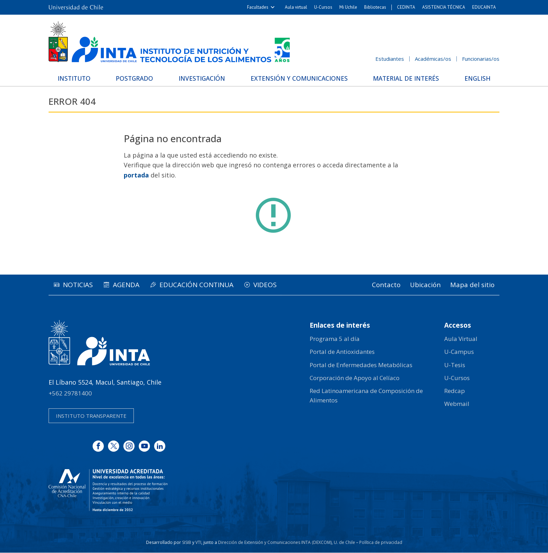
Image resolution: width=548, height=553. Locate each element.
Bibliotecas (375, 7)
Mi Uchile (348, 7)
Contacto (381, 284)
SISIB (186, 543)
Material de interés (405, 78)
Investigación (201, 78)
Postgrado (135, 78)
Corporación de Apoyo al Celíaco (354, 378)
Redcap (454, 391)
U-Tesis (454, 365)
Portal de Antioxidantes (342, 352)
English (475, 78)
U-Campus (459, 352)
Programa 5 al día (335, 339)
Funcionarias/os (480, 58)
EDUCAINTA (484, 7)
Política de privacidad (380, 543)
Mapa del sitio (471, 284)
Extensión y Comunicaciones (298, 78)
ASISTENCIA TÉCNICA (443, 7)
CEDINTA (406, 7)
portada (136, 175)
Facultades (257, 7)
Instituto (76, 78)
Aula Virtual (460, 339)
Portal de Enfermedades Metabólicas (361, 365)
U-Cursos (323, 7)
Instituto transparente (91, 416)
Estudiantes (389, 58)
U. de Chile (344, 543)
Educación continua (204, 284)
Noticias (80, 284)
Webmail (456, 404)
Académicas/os (433, 58)
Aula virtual (296, 7)
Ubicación (422, 284)
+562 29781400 (70, 393)
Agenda (131, 284)
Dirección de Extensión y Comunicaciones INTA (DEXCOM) (275, 543)
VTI (198, 543)
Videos (276, 284)
